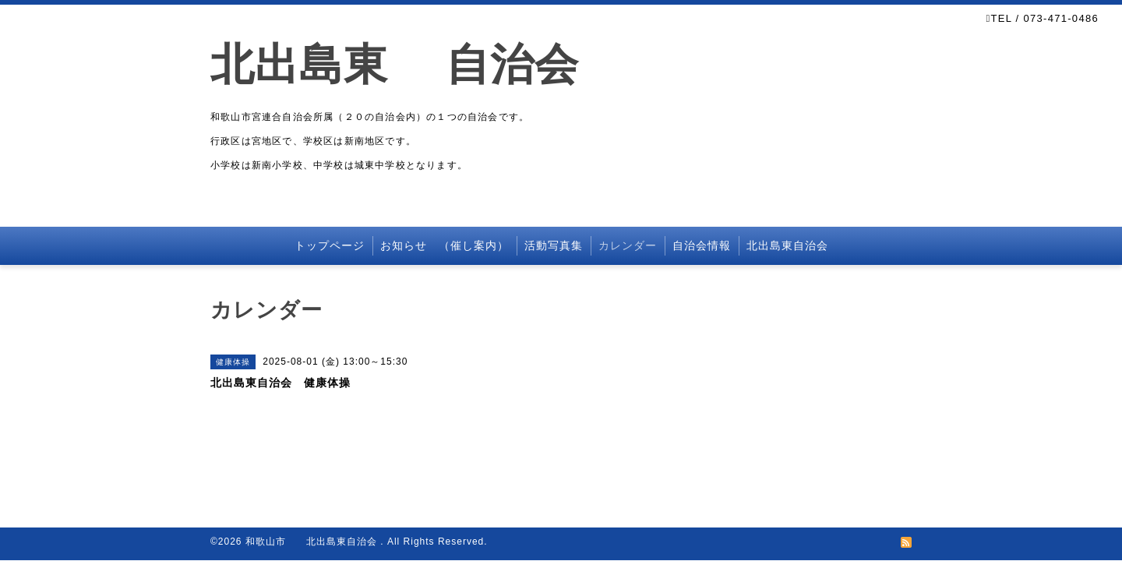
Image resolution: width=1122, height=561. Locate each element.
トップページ (330, 245)
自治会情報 (701, 245)
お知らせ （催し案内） (444, 245)
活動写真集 (553, 245)
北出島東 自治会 (416, 64)
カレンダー (627, 245)
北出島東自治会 (787, 245)
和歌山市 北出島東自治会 (312, 541)
